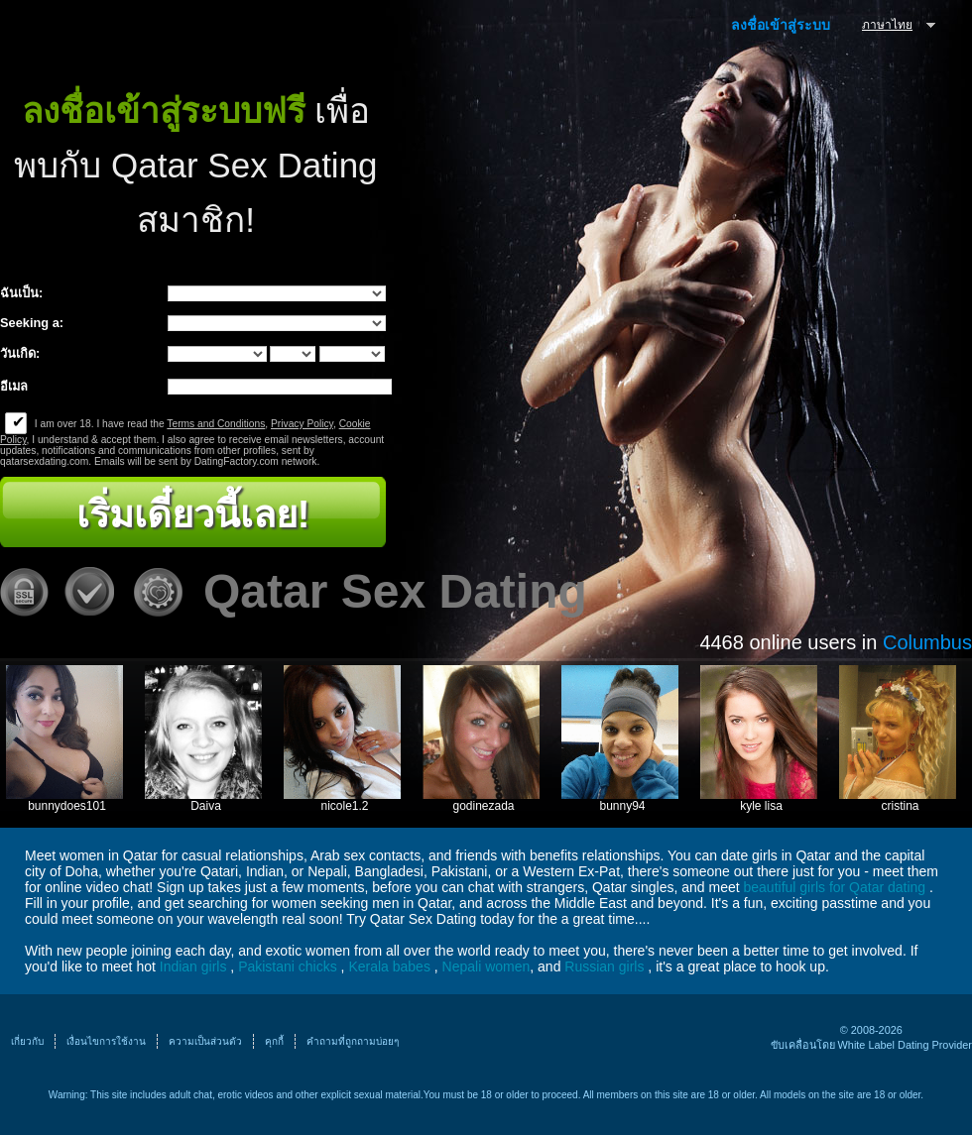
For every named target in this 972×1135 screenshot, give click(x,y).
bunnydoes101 (67, 806)
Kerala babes (389, 966)
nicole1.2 (344, 806)
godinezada (483, 806)
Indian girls (193, 966)
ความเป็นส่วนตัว (205, 1041)
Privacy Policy (302, 423)
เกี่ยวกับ (27, 1041)
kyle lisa (761, 806)
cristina (899, 806)
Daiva (205, 806)
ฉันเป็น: (21, 292)
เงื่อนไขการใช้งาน (106, 1041)
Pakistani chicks (287, 966)
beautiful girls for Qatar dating (835, 887)
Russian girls (604, 966)
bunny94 (622, 806)
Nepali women (486, 966)
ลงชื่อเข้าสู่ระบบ (780, 25)
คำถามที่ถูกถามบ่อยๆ (352, 1041)
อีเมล (14, 386)
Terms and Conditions (216, 423)
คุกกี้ (274, 1041)
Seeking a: (31, 322)
